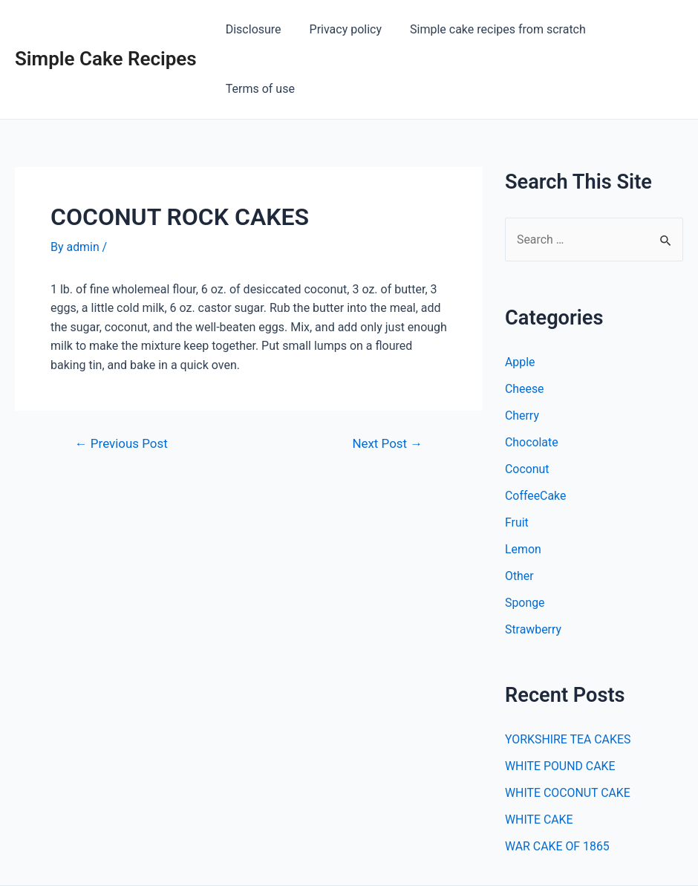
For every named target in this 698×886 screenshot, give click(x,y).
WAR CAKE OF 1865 (557, 788)
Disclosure (255, 29)
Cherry (522, 357)
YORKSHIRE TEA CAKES (568, 681)
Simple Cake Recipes (106, 29)
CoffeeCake (536, 437)
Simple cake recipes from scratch (490, 29)
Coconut (527, 410)
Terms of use (636, 29)
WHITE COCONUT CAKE (568, 734)
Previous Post (122, 384)
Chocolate (531, 384)
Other (519, 517)
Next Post (387, 384)
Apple (520, 303)
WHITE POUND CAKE (560, 707)
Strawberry (533, 571)
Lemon (523, 490)
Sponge (525, 544)
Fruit (517, 464)
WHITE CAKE (539, 761)
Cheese (524, 330)
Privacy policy (343, 29)
